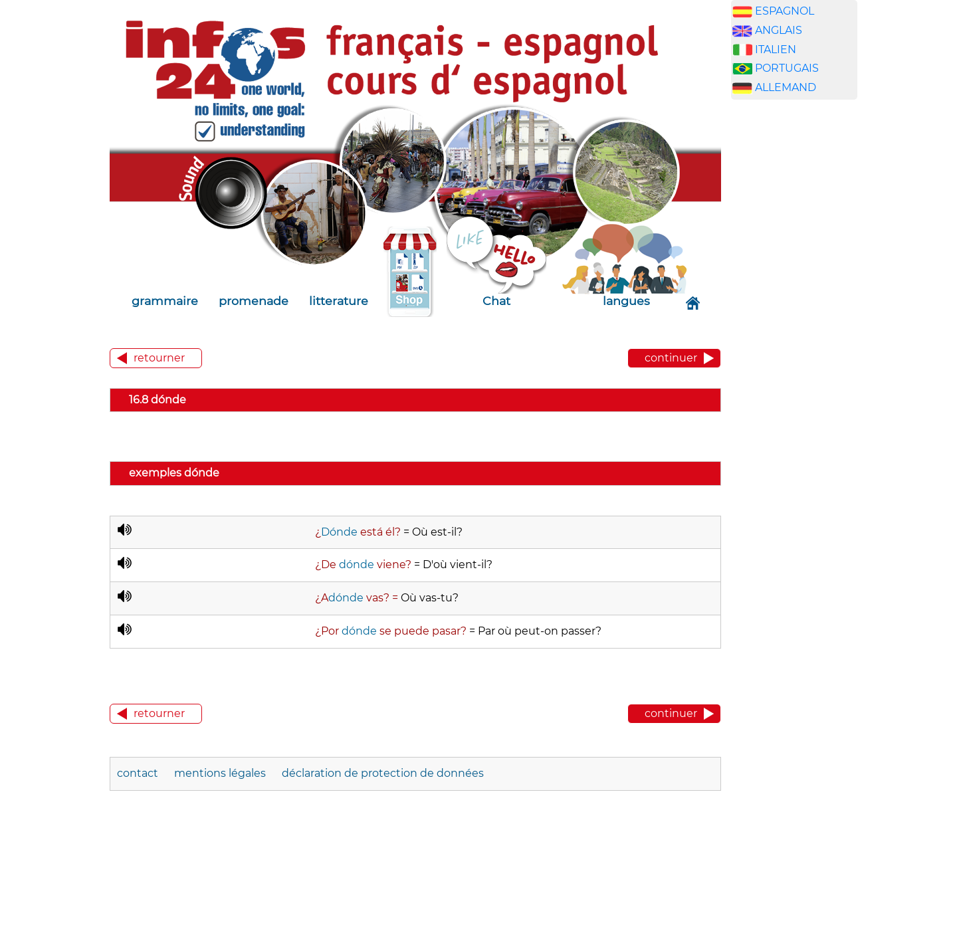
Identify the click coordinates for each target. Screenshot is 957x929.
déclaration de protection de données (383, 773)
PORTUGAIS (787, 68)
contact (137, 773)
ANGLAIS (778, 30)
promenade (253, 301)
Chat (496, 301)
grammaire (165, 301)
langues (626, 301)
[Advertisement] (794, 318)
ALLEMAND (785, 87)
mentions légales (220, 773)
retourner (159, 358)
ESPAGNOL (784, 11)
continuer (671, 358)
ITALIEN (775, 49)
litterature (338, 301)
